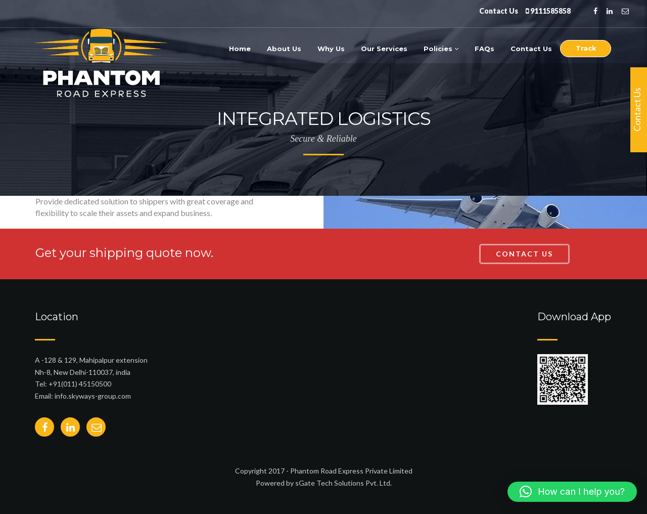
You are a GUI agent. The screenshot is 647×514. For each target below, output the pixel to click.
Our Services (384, 49)
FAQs (484, 49)
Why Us (331, 49)
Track (586, 48)
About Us (284, 49)
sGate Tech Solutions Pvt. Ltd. (343, 483)
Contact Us (531, 49)
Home (240, 49)
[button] (572, 492)
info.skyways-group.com (93, 396)
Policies (441, 49)
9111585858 (550, 11)
